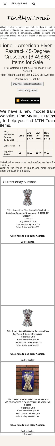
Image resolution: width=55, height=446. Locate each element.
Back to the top (27, 242)
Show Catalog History (27, 90)
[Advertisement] (27, 274)
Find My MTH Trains (36, 116)
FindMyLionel (19, 3)
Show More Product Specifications (27, 84)
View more (27, 434)
